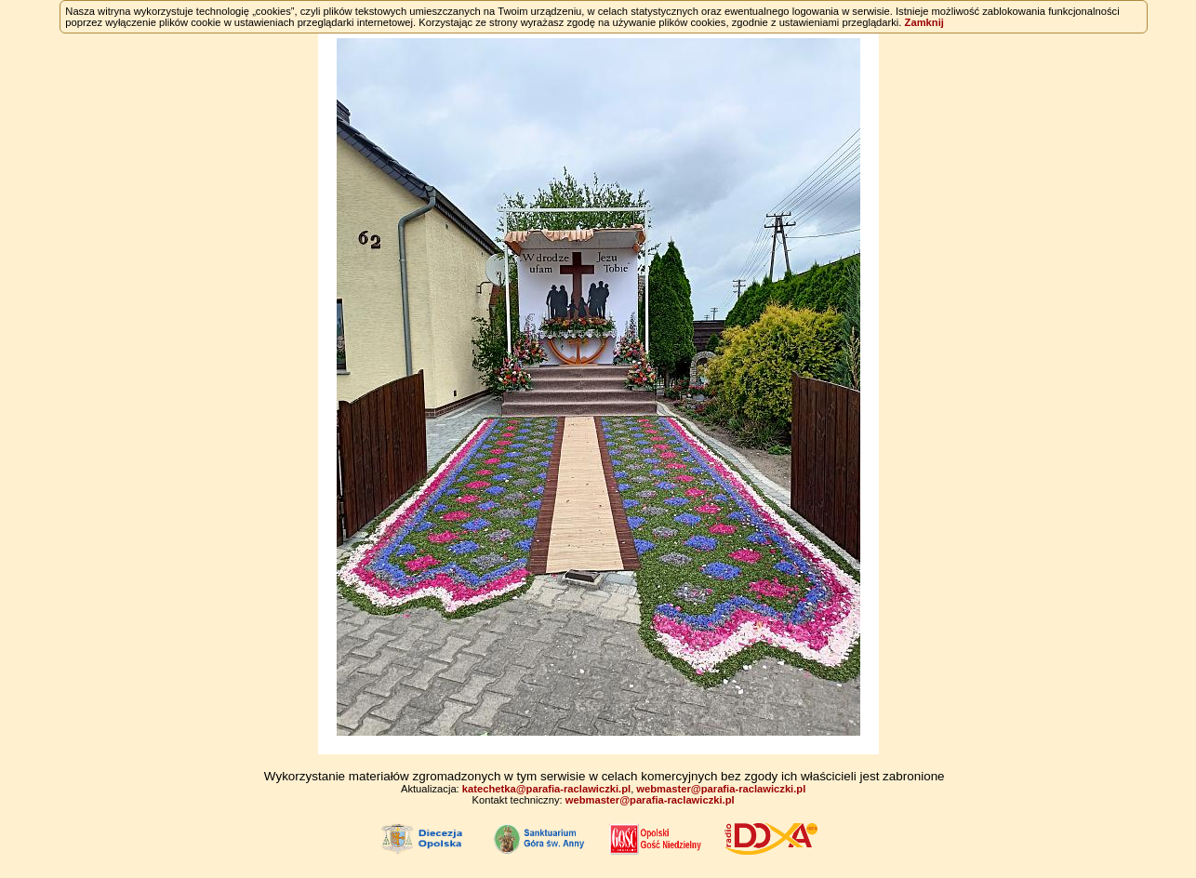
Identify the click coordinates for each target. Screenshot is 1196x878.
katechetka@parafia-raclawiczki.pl (546, 788)
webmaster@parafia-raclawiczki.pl (720, 788)
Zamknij (924, 22)
